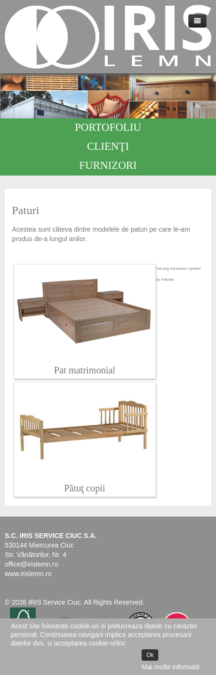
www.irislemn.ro (28, 573)
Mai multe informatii (170, 667)
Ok (150, 655)
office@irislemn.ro (31, 564)
